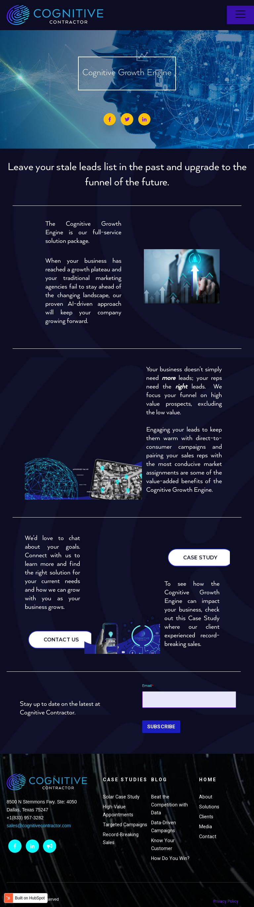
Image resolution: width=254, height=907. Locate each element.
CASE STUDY (207, 552)
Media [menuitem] (205, 817)
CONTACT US (63, 635)
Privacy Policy (228, 890)
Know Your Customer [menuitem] (163, 835)
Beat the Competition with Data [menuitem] (169, 795)
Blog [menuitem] (159, 770)
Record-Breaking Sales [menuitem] (121, 845)
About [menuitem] (205, 787)
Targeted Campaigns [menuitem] (115, 827)
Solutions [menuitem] (209, 797)
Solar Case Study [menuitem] (121, 795)
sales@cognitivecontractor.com (39, 818)
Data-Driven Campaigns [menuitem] (163, 817)
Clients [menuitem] (206, 807)
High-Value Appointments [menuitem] (118, 809)
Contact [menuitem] (207, 827)
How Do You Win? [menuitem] (170, 849)
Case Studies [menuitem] (116, 774)
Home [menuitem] (208, 770)
